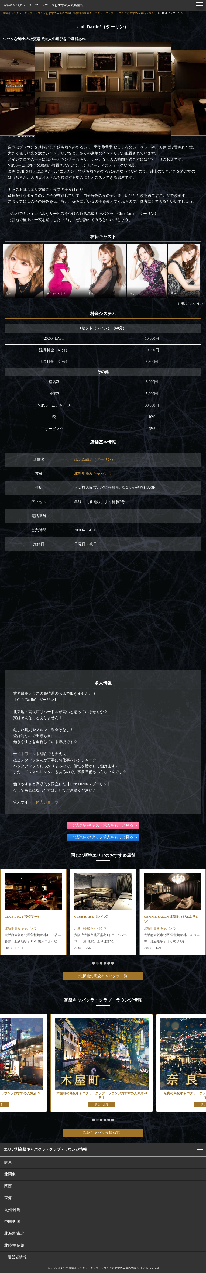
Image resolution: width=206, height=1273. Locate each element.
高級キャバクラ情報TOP (103, 1133)
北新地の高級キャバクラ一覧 (103, 976)
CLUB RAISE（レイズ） (92, 916)
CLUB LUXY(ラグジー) (22, 916)
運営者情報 (17, 1257)
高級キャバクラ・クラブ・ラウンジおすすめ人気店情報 (43, 5)
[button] (95, 146)
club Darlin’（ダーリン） (94, 459)
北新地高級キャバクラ (93, 474)
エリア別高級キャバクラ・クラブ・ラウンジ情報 (45, 1149)
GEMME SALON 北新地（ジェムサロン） (171, 919)
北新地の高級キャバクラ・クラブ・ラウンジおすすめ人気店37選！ (113, 13)
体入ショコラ (47, 802)
